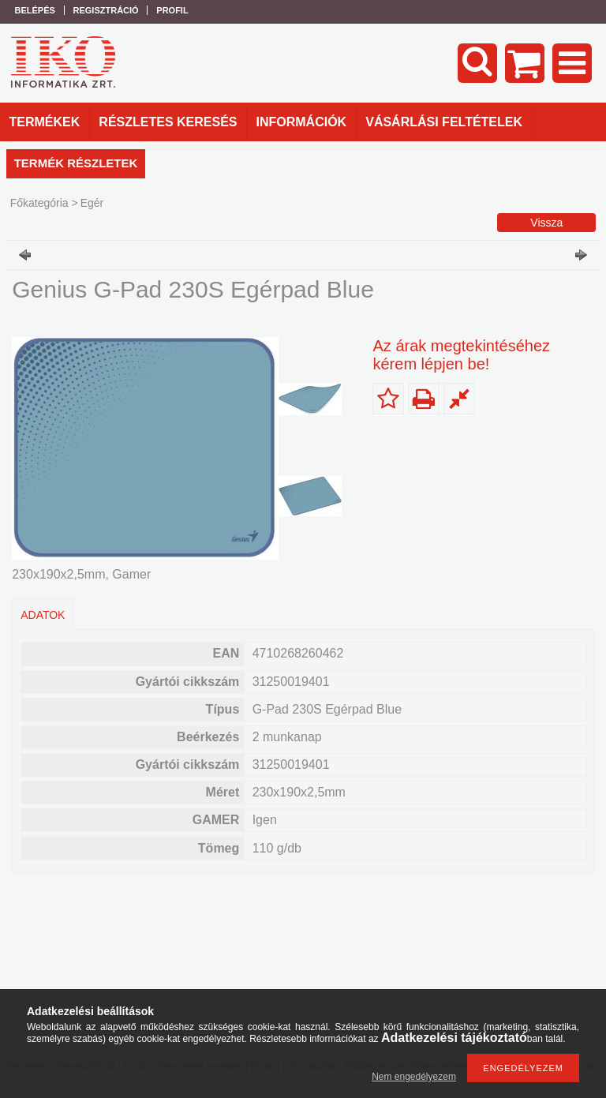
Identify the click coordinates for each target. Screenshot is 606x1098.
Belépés (35, 10)
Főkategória (39, 203)
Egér (92, 203)
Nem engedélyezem (414, 1076)
